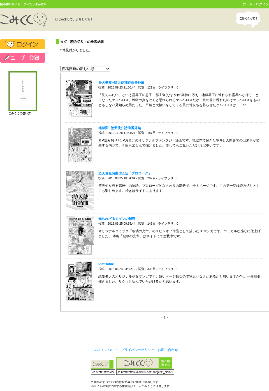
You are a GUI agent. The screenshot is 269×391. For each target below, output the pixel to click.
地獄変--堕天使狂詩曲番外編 (119, 128)
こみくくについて (104, 350)
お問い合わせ (168, 350)
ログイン (262, 4)
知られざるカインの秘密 (116, 219)
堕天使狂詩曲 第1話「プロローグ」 (125, 173)
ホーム (247, 4)
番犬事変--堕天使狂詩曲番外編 (121, 83)
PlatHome (106, 264)
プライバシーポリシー (138, 350)
